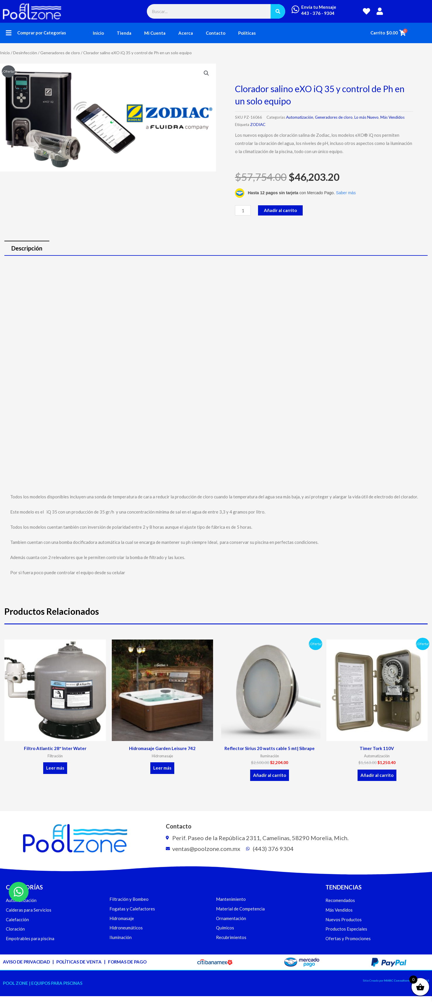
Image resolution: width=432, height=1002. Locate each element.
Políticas (247, 33)
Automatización (299, 117)
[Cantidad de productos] (243, 210)
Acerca (185, 33)
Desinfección (25, 52)
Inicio (98, 33)
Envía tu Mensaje (318, 7)
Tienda (124, 33)
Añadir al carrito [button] (269, 775)
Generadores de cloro (60, 52)
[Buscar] (278, 11)
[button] (8, 32)
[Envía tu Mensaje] (295, 9)
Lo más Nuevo (366, 117)
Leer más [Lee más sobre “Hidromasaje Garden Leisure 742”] (162, 767)
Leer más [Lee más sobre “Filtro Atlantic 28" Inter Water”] (55, 767)
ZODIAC (257, 124)
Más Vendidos (392, 117)
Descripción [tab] (26, 248)
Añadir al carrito (280, 210)
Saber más (346, 192)
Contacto (215, 33)
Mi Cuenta (155, 33)
